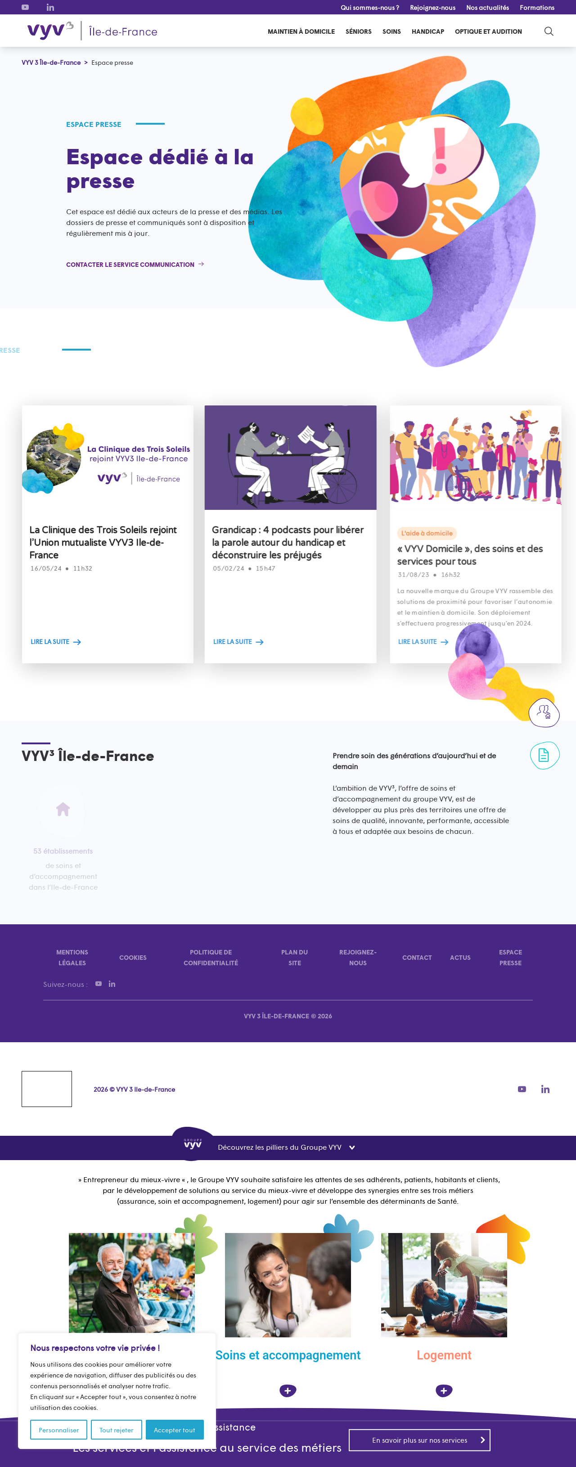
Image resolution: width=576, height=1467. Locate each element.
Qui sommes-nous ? (370, 7)
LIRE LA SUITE (72, 641)
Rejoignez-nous (432, 7)
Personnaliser (59, 1429)
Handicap (428, 31)
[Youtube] (25, 7)
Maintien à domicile (301, 31)
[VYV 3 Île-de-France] (92, 30)
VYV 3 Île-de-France (276, 1015)
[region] (117, 1391)
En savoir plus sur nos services (429, 1439)
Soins (391, 31)
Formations (537, 7)
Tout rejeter (116, 1429)
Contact (417, 957)
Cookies (133, 957)
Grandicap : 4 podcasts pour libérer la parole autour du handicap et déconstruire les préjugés (315, 543)
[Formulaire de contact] (544, 755)
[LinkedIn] (50, 7)
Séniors (359, 31)
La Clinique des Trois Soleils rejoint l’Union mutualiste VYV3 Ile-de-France (125, 543)
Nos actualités (487, 7)
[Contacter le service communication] (135, 264)
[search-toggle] (549, 30)
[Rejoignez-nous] (544, 712)
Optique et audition (488, 31)
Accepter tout (174, 1429)
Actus (460, 957)
